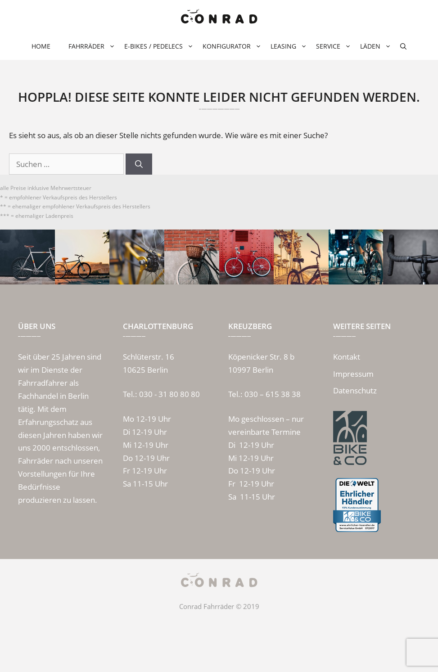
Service (333, 46)
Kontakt (346, 357)
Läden (375, 46)
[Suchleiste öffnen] (403, 46)
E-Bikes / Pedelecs (159, 46)
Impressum (353, 374)
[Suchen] (139, 164)
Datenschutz (355, 390)
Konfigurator (232, 46)
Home (41, 46)
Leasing (289, 46)
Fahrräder (91, 46)
